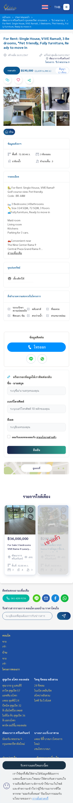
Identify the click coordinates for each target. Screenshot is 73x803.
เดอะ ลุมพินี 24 (10, 700)
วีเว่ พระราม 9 (58, 20)
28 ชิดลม (39, 685)
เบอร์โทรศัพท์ (15, 401)
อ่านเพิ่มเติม (15, 253)
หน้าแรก (6, 17)
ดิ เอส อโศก (8, 720)
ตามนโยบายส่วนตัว (46, 437)
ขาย (4, 641)
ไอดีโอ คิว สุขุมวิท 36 (13, 715)
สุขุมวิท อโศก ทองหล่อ (15, 679)
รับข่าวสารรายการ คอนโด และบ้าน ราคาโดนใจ (30, 608)
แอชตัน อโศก (9, 695)
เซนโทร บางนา (42, 748)
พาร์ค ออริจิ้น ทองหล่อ (14, 725)
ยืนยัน (36, 450)
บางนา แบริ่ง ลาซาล (46, 733)
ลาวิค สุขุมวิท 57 (11, 690)
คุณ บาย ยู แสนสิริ (12, 685)
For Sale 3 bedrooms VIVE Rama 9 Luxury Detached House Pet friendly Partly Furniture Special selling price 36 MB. (19, 547)
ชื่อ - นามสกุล (15, 383)
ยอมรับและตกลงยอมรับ (24, 437)
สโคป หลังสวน (42, 695)
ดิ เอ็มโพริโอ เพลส (12, 710)
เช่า (4, 646)
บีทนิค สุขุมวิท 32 (11, 705)
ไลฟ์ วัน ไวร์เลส (42, 700)
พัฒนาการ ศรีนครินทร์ (16, 733)
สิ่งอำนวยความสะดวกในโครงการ (24, 296)
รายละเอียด (13, 176)
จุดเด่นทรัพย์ (14, 267)
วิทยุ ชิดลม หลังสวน (46, 679)
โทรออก (36, 347)
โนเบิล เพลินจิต (43, 690)
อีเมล (10, 419)
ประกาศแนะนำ (22, 17)
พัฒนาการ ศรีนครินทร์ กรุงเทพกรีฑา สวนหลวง (24, 20)
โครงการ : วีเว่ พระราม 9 (57, 62)
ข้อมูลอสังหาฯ (14, 143)
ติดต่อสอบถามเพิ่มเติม (15, 590)
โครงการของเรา (11, 669)
